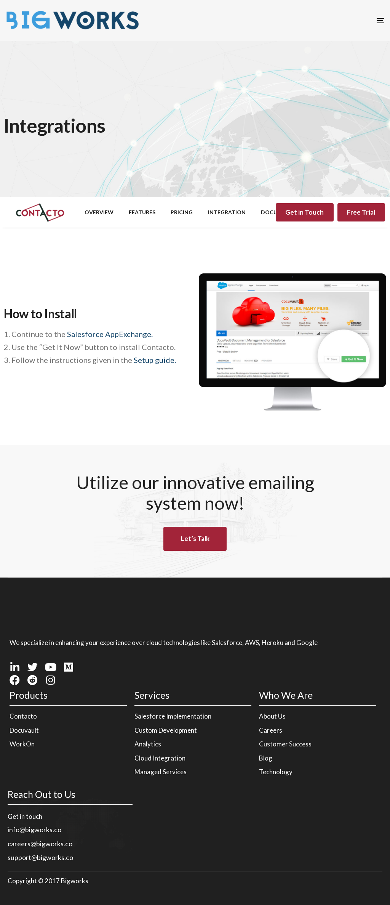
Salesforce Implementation (172, 716)
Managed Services (160, 772)
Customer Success (285, 744)
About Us (272, 716)
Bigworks (74, 881)
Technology (275, 772)
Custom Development (165, 730)
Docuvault (24, 730)
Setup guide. (155, 359)
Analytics (147, 744)
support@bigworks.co (40, 857)
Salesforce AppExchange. (110, 334)
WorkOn (22, 744)
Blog (265, 758)
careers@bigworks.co (40, 843)
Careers (270, 730)
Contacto (23, 716)
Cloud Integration (159, 758)
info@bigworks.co (34, 829)
